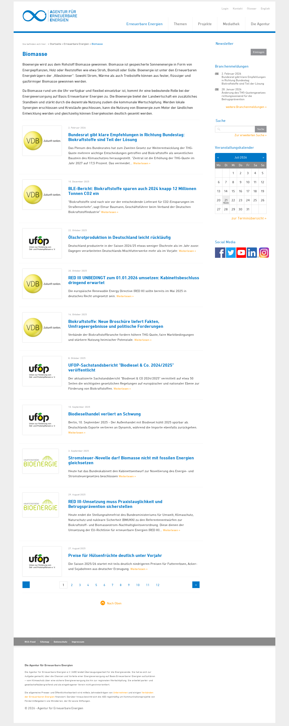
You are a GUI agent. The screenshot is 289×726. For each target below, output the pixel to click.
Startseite (55, 43)
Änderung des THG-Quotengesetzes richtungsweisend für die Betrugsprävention (243, 96)
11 (148, 585)
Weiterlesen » (141, 163)
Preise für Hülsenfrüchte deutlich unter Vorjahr (115, 555)
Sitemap (44, 641)
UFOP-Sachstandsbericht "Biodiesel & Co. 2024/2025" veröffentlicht (121, 367)
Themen (180, 24)
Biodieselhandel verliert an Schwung (104, 414)
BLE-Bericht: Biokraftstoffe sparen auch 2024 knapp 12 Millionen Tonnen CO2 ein (132, 191)
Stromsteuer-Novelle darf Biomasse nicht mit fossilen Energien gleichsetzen (131, 460)
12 (157, 585)
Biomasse (97, 43)
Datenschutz (60, 641)
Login (225, 8)
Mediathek (231, 24)
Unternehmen (120, 692)
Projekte (205, 24)
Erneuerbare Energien (144, 24)
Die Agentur (260, 24)
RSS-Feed (30, 641)
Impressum (78, 641)
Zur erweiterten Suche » (251, 135)
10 (138, 585)
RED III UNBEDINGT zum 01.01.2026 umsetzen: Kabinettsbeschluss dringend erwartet (133, 280)
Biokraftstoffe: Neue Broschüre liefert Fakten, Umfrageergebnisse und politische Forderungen (115, 324)
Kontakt (238, 8)
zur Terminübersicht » (249, 218)
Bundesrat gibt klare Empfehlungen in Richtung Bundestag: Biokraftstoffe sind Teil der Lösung (126, 137)
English (265, 8)
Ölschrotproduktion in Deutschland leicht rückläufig (119, 237)
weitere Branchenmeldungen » (246, 107)
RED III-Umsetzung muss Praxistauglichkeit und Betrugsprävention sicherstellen (115, 504)
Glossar (251, 8)
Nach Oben (114, 603)
